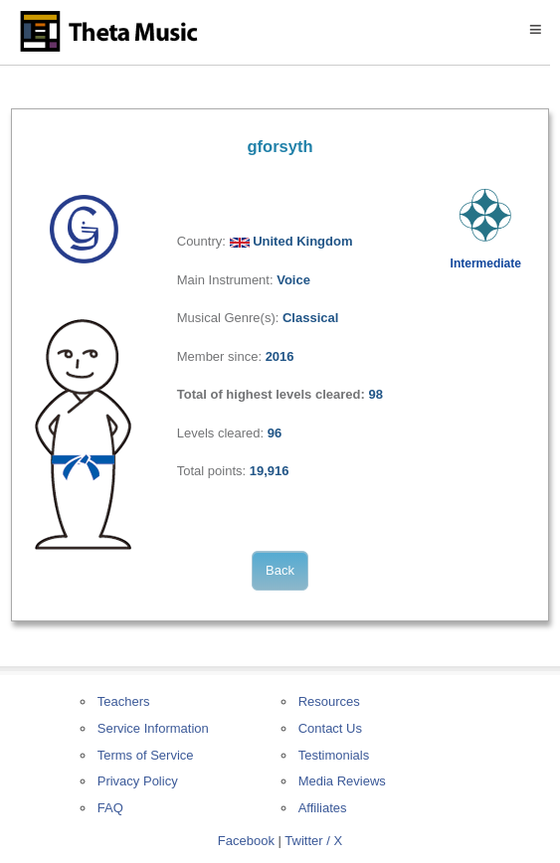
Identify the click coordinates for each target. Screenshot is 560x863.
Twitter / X (313, 840)
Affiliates (322, 807)
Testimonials (334, 755)
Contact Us (330, 728)
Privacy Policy (137, 781)
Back (280, 570)
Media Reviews (342, 781)
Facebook (246, 840)
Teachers (123, 701)
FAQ (110, 807)
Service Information (153, 728)
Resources (329, 701)
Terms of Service (145, 755)
